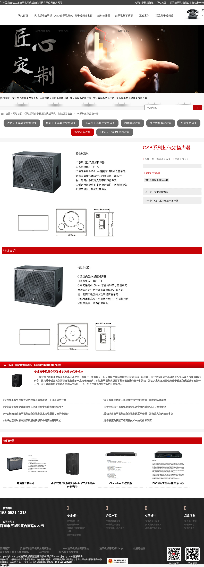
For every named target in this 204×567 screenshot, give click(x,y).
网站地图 (161, 2)
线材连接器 (103, 15)
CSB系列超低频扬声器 (156, 180)
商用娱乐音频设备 (161, 123)
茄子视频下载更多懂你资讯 (124, 18)
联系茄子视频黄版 (179, 2)
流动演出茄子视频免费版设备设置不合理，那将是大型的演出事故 (138, 413)
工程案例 (144, 15)
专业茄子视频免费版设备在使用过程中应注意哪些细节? (33, 406)
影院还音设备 (65, 113)
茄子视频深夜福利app (83, 18)
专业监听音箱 (161, 191)
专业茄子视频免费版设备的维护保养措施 (58, 371)
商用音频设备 (132, 123)
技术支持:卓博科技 (63, 562)
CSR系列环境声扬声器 (166, 200)
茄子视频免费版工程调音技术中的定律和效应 (128, 420)
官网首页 (5, 548)
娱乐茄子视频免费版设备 (61, 123)
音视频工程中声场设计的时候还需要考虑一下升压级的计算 (35, 400)
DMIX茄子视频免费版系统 (63, 18)
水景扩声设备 (189, 123)
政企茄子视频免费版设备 (22, 123)
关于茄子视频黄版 (144, 2)
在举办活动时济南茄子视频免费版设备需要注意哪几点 (32, 420)
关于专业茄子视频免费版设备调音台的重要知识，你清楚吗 (135, 406)
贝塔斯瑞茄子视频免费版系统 (43, 18)
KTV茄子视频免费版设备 (115, 132)
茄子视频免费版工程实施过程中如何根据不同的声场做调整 (135, 400)
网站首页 (23, 15)
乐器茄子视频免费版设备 (100, 123)
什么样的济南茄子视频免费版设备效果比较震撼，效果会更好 (36, 413)
